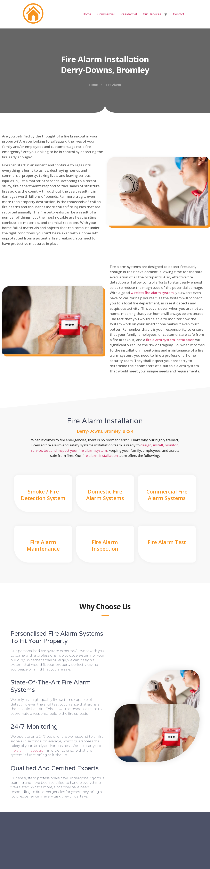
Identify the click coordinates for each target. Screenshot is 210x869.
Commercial (105, 14)
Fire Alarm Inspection (105, 545)
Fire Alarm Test (167, 542)
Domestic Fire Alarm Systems (105, 494)
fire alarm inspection (28, 750)
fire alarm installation (100, 455)
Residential (129, 14)
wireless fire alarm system (152, 292)
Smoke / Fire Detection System (43, 494)
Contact (178, 14)
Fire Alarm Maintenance (43, 545)
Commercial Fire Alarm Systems (166, 494)
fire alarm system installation (170, 339)
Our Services (152, 14)
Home (87, 14)
